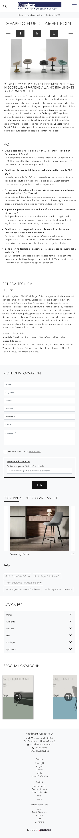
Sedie (48, 15)
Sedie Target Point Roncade (47, 576)
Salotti (39, 808)
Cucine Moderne (39, 789)
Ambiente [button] (10, 621)
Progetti (39, 766)
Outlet (39, 772)
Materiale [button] (10, 628)
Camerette (39, 821)
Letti (39, 818)
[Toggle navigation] (74, 6)
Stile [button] (8, 635)
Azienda (39, 759)
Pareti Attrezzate (39, 812)
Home (20, 15)
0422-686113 (41, 747)
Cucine (39, 781)
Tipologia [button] (10, 642)
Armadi (39, 815)
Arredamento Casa (34, 15)
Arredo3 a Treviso (39, 776)
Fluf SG (58, 15)
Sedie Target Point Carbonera (58, 589)
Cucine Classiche (40, 792)
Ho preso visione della (24, 451)
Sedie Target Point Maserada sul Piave (22, 589)
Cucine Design (39, 786)
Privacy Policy (35, 451)
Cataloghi (39, 763)
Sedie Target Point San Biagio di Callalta (23, 582)
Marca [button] (9, 614)
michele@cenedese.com (41, 744)
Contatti (39, 769)
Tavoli (39, 795)
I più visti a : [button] (11, 649)
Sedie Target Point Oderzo (17, 576)
